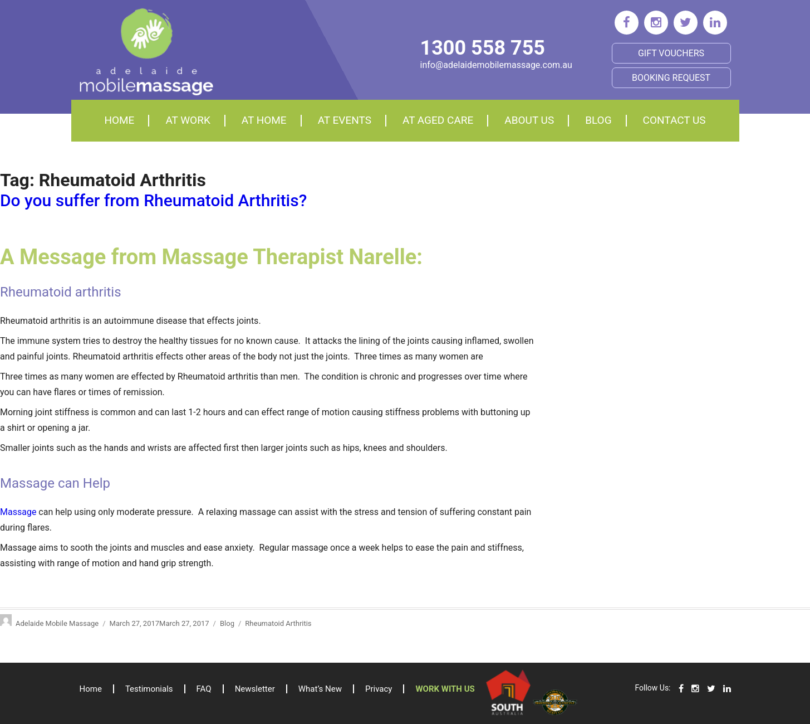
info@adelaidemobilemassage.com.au (496, 65)
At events (344, 120)
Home (119, 120)
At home (264, 120)
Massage (19, 512)
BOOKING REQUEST (671, 77)
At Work (187, 120)
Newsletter (255, 689)
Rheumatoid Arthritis (278, 623)
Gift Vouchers (671, 53)
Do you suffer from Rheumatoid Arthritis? (153, 200)
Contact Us (674, 120)
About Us (529, 120)
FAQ (204, 689)
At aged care (437, 120)
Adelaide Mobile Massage (57, 623)
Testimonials (149, 689)
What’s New (320, 689)
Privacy (378, 689)
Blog (598, 120)
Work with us (444, 689)
